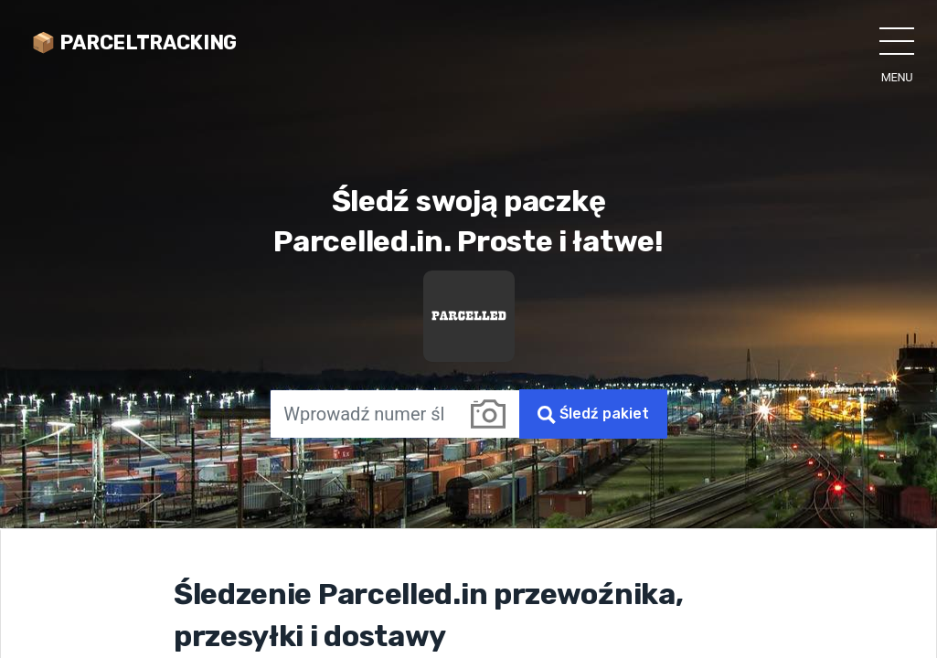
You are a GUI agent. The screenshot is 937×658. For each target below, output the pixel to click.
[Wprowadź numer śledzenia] (363, 414)
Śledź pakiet (593, 414)
